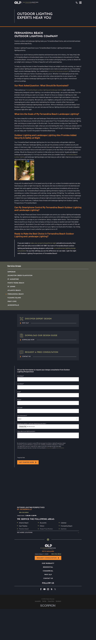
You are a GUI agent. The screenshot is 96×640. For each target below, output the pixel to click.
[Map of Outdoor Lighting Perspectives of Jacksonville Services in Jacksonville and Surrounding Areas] (48, 520)
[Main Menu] (80, 2)
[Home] (26, 2)
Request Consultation (48, 623)
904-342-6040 (23, 545)
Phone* (19, 432)
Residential (48, 632)
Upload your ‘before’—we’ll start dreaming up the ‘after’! (31, 456)
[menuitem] (46, 305)
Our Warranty (48, 629)
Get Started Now (28, 495)
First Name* (20, 409)
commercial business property (59, 104)
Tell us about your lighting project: (26, 464)
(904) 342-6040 (56, 619)
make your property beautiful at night (43, 276)
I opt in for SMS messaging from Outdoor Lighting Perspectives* (37, 487)
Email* (19, 424)
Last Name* (20, 417)
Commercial (48, 636)
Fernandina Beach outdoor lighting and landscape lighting (44, 123)
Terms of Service (60, 481)
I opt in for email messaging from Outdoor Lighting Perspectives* (37, 474)
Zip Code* (20, 440)
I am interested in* (22, 448)
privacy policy (49, 481)
